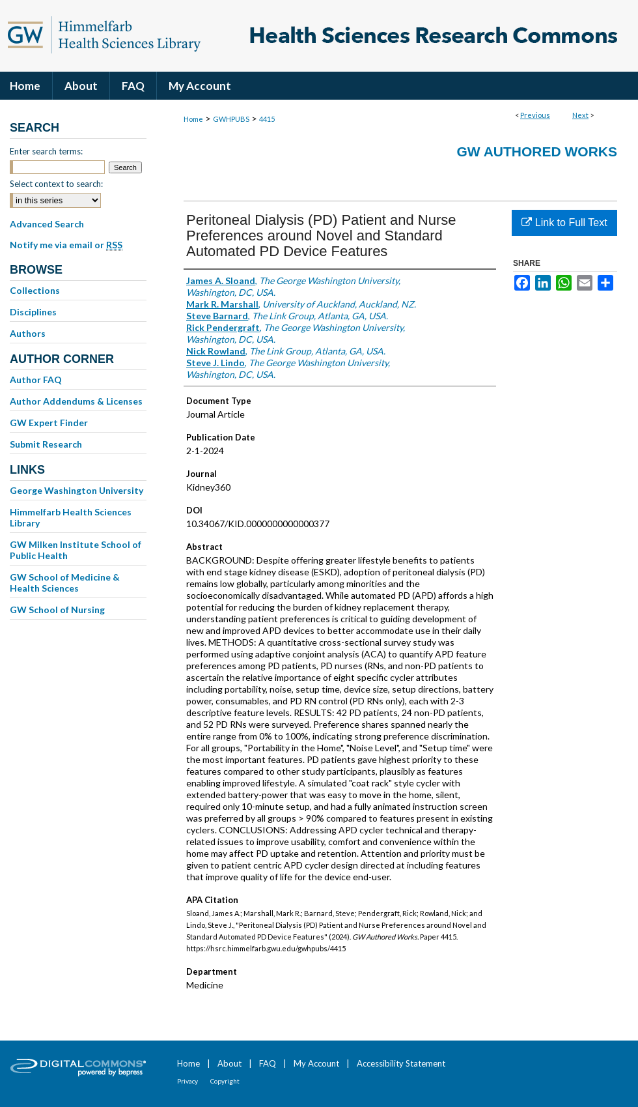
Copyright (225, 1081)
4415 (267, 119)
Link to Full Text (564, 222)
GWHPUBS (231, 119)
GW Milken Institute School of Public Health (75, 550)
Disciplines (33, 311)
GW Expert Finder (49, 422)
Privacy (187, 1081)
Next (580, 115)
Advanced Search (47, 223)
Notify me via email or (66, 245)
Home (193, 119)
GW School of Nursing (57, 609)
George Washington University (76, 490)
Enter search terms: (46, 151)
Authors (28, 333)
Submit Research (46, 444)
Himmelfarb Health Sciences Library (71, 517)
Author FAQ (36, 379)
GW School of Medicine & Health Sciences (65, 582)
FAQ (267, 1063)
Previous (535, 115)
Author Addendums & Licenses (76, 401)
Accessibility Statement (401, 1063)
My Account (316, 1063)
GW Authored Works (536, 151)
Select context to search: (56, 184)
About (229, 1063)
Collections (35, 290)
